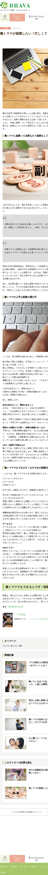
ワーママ (6, 646)
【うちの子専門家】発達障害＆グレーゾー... (27, 812)
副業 (20, 646)
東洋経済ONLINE (15, 607)
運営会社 (34, 867)
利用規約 (14, 867)
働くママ (14, 646)
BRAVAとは (4, 867)
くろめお (21, 614)
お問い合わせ (24, 867)
